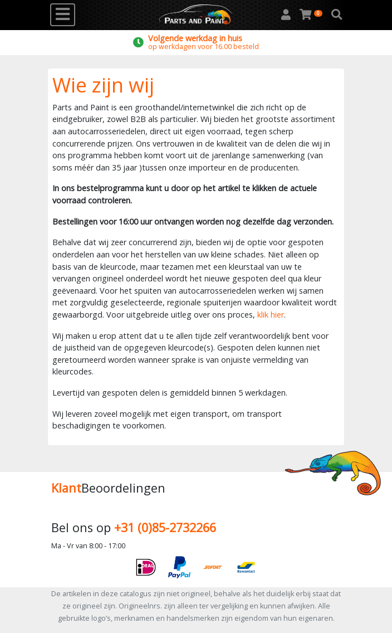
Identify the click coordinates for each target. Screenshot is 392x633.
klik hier (270, 314)
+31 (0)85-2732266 (165, 527)
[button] (336, 15)
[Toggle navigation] (62, 14)
